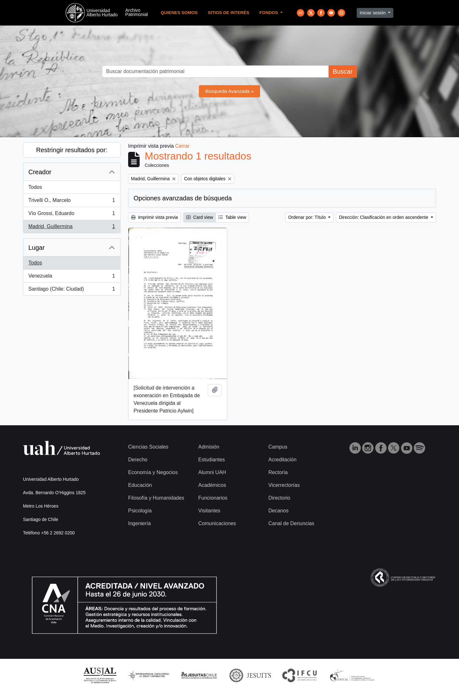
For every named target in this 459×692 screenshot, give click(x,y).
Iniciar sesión (373, 12)
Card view (199, 217)
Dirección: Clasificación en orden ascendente (384, 217)
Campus (278, 447)
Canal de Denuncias (291, 523)
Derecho (137, 459)
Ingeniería (139, 523)
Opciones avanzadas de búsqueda (183, 198)
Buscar (343, 71)
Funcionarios (213, 498)
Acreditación (282, 459)
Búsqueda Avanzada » (229, 91)
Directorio (279, 498)
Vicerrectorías (284, 485)
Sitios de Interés (228, 12)
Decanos (278, 510)
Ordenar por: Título (307, 217)
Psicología (140, 510)
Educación (140, 485)
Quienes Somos (179, 12)
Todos (35, 187)
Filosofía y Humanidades (156, 498)
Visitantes (209, 510)
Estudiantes (211, 459)
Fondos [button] (269, 12)
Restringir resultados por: (71, 149)
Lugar (36, 247)
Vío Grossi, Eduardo (71, 215)
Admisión (208, 447)
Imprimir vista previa (154, 217)
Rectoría (278, 472)
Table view (232, 217)
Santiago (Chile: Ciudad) (71, 290)
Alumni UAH (212, 472)
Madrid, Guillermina (71, 228)
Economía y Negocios (153, 472)
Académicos (212, 485)
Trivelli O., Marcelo (71, 202)
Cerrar (182, 146)
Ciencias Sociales (148, 447)
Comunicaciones (217, 523)
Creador (39, 171)
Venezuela (71, 277)
